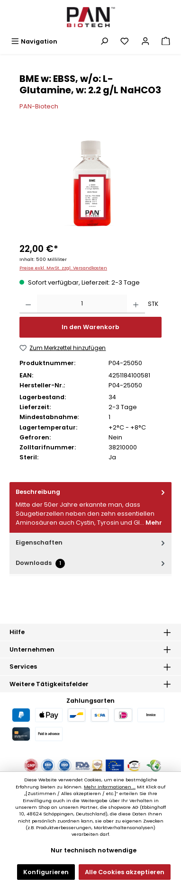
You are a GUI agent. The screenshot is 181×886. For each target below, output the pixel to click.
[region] (90, 183)
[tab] (90, 507)
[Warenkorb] (165, 41)
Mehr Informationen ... (110, 787)
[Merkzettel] (124, 41)
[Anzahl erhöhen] (136, 304)
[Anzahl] (81, 304)
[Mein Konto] (145, 41)
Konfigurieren (46, 872)
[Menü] (34, 41)
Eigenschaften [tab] (91, 542)
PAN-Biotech (38, 106)
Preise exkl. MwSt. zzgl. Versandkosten (63, 268)
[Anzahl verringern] (28, 304)
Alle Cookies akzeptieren (124, 872)
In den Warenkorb (90, 327)
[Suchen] (104, 41)
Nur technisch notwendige (93, 850)
